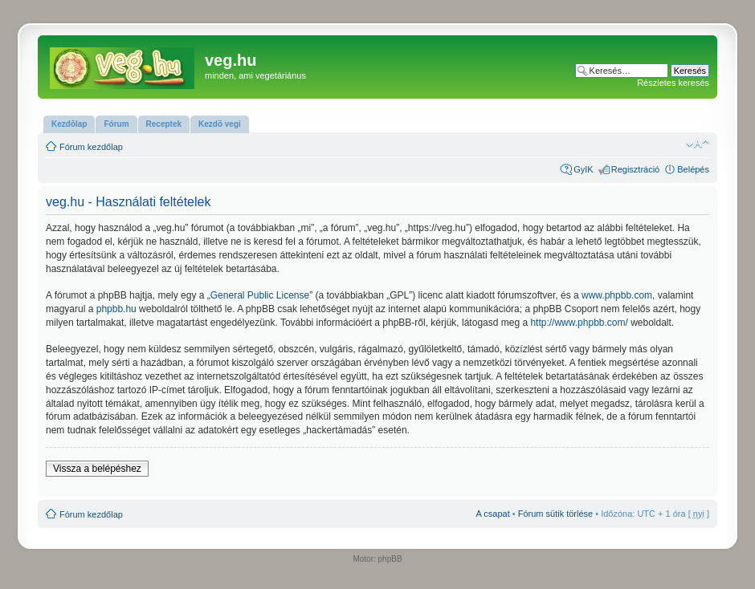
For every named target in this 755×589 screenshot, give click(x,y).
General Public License (259, 295)
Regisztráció (635, 169)
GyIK (583, 169)
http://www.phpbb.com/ (578, 322)
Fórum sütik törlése (556, 513)
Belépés (693, 169)
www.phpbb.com (617, 295)
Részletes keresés (673, 82)
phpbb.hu (116, 309)
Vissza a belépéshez (97, 468)
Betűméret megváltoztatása (697, 143)
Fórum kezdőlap (91, 147)
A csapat (493, 513)
